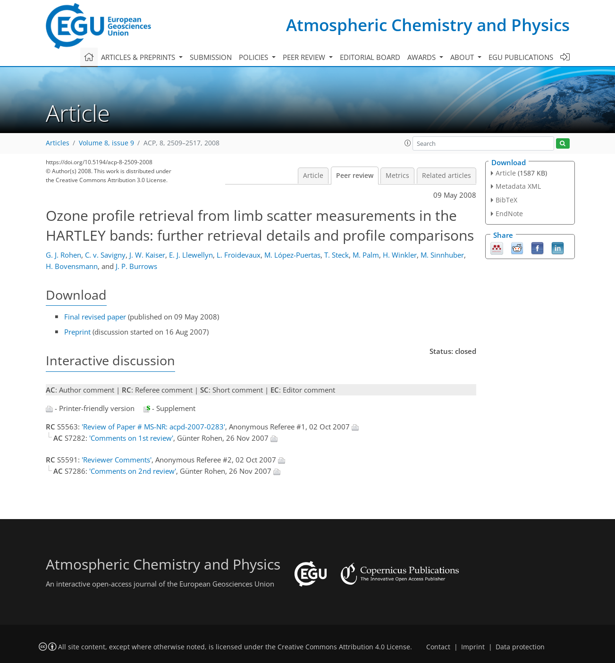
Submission (211, 57)
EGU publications (521, 57)
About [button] (463, 57)
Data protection (520, 647)
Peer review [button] (305, 57)
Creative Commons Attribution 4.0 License (344, 647)
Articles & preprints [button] (139, 57)
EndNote (509, 213)
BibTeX (506, 199)
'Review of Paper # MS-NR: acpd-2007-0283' (153, 426)
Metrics (397, 175)
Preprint (77, 331)
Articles (57, 143)
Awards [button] (422, 57)
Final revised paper (95, 316)
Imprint (473, 647)
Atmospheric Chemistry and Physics (428, 25)
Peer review (354, 175)
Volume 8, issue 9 (106, 143)
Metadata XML (518, 186)
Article (313, 175)
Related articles (446, 175)
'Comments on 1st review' (131, 438)
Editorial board (370, 57)
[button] (407, 143)
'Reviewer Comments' (117, 459)
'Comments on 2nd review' (132, 471)
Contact (438, 647)
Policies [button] (254, 57)
